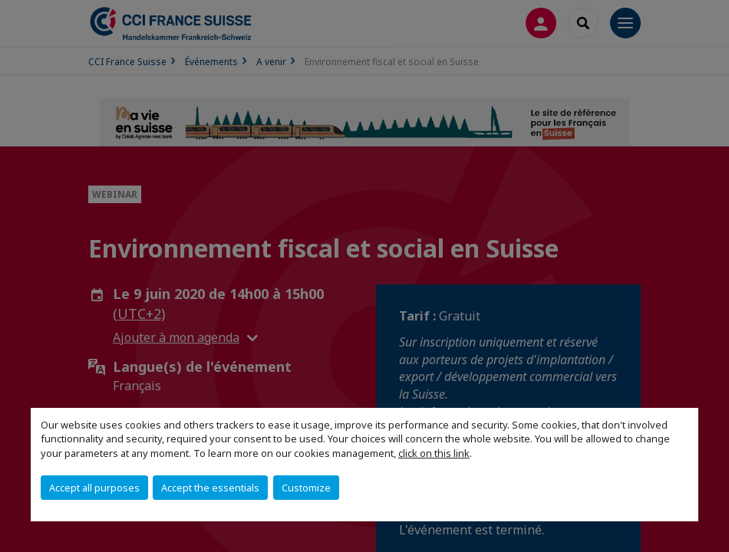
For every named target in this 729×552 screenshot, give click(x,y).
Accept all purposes (94, 488)
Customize (306, 488)
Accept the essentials (210, 488)
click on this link (434, 453)
